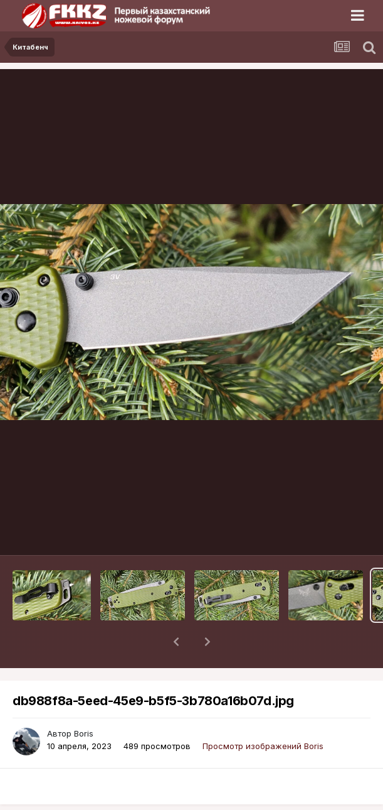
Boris (83, 701)
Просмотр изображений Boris (262, 713)
